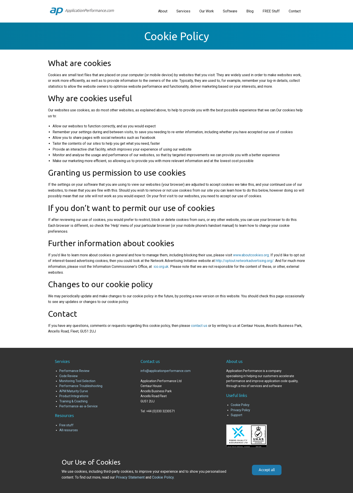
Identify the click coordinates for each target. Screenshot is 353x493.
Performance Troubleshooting (80, 386)
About (162, 11)
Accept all (267, 470)
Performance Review (74, 371)
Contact (295, 11)
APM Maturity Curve (73, 391)
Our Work (206, 11)
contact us (199, 325)
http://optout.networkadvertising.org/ (245, 261)
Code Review (68, 376)
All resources (68, 430)
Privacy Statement (130, 477)
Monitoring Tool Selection (77, 381)
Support (236, 415)
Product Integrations (73, 396)
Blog (250, 11)
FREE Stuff (271, 11)
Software (230, 11)
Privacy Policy (240, 410)
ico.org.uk (161, 266)
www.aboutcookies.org (251, 255)
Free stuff (66, 425)
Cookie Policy (240, 405)
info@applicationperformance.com (166, 371)
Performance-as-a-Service (78, 406)
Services (183, 11)
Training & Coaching (73, 401)
